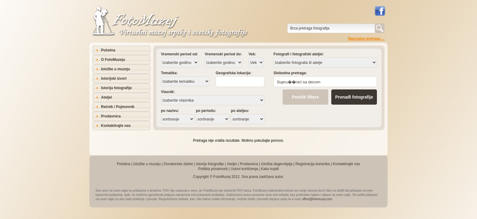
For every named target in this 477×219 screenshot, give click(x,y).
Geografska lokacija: (233, 73)
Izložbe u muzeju (115, 69)
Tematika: (169, 73)
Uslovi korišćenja (244, 169)
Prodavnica (111, 116)
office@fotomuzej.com (317, 199)
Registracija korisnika (312, 164)
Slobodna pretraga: (290, 73)
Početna (108, 50)
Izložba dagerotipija (276, 164)
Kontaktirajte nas (116, 125)
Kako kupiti (270, 169)
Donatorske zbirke (178, 164)
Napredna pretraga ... (366, 38)
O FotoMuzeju (113, 59)
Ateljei (106, 97)
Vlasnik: (168, 92)
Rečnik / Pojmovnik (117, 107)
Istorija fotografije (116, 88)
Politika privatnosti (213, 169)
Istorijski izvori (114, 78)
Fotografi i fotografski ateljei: (298, 54)
